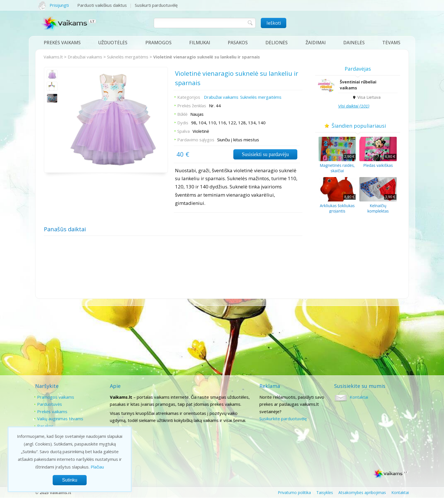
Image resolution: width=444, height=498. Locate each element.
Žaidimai (316, 42)
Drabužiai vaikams (85, 57)
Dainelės (354, 42)
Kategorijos (188, 97)
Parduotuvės (49, 404)
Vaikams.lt (53, 57)
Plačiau (97, 467)
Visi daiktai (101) (354, 106)
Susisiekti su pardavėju (265, 154)
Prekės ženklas (191, 105)
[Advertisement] (222, 341)
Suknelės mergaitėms (127, 57)
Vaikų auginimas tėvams (60, 418)
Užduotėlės (112, 42)
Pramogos (158, 42)
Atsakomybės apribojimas (362, 492)
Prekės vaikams (62, 42)
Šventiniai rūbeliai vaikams (358, 85)
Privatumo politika (294, 492)
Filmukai (199, 42)
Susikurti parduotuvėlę (156, 5)
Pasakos (238, 42)
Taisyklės (324, 492)
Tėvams (391, 42)
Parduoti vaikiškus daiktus (102, 5)
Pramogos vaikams (55, 397)
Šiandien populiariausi (358, 125)
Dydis (182, 122)
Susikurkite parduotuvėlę (283, 418)
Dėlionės (276, 42)
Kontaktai (359, 397)
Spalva (183, 131)
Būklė (182, 114)
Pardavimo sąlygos (195, 139)
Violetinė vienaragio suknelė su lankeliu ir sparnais (206, 57)
